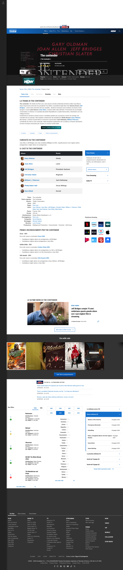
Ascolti (49, 550)
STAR (87, 518)
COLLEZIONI (109, 537)
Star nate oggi (90, 522)
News (9, 520)
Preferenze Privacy (65, 563)
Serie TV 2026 (31, 522)
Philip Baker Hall (31, 185)
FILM (9, 518)
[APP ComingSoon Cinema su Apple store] (94, 556)
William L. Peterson (32, 180)
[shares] (98, 321)
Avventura (63, 422)
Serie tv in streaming (33, 536)
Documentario (63, 435)
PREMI (88, 527)
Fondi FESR (85, 563)
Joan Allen (56, 79)
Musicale (63, 459)
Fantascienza (63, 445)
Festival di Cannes (91, 535)
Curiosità (32, 133)
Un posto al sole (51, 536)
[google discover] (64, 566)
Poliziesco (63, 464)
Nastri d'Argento (90, 541)
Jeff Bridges (63, 79)
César (87, 545)
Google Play (69, 542)
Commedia (63, 432)
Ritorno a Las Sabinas (53, 538)
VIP (106, 527)
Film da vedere (12, 536)
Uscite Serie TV (32, 532)
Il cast (40, 133)
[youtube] (67, 566)
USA (41, 408)
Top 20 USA (30, 530)
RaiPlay (68, 544)
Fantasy (63, 448)
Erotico (64, 440)
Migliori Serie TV (32, 528)
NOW (67, 532)
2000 (58, 77)
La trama (23, 133)
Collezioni (11, 546)
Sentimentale (63, 469)
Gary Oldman (48, 79)
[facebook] (55, 566)
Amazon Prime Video (72, 528)
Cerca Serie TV (31, 526)
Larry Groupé (36, 223)
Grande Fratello (51, 532)
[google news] (60, 566)
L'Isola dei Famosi (52, 540)
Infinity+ (68, 534)
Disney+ (68, 530)
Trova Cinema (12, 524)
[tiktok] (71, 566)
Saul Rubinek (43, 209)
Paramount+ (69, 548)
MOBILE (107, 532)
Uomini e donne (51, 530)
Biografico (63, 427)
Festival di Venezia (91, 533)
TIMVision (69, 538)
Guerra (64, 453)
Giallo (63, 451)
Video (9, 532)
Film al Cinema (12, 522)
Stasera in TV (51, 520)
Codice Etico (44, 563)
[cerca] (119, 31)
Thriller (69, 77)
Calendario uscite (13, 526)
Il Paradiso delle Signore (54, 542)
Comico (64, 430)
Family (63, 443)
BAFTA (88, 543)
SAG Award (89, 549)
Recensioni (11, 534)
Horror (63, 456)
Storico (63, 472)
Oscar (87, 529)
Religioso (63, 466)
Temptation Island (52, 534)
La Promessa (51, 528)
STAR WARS (109, 541)
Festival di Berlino (91, 537)
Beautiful (49, 526)
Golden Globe (90, 531)
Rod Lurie (49, 77)
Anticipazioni (50, 524)
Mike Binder (58, 209)
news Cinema (75, 305)
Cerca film (11, 544)
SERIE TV (30, 518)
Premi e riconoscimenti (52, 133)
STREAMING (70, 518)
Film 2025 (11, 542)
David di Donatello (91, 539)
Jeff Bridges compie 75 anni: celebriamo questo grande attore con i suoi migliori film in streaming (84, 312)
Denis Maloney (37, 219)
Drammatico (75, 77)
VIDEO (107, 523)
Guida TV (30, 538)
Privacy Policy (53, 563)
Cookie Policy (76, 563)
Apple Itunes (70, 540)
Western (64, 477)
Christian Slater (71, 79)
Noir (64, 461)
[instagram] (57, 566)
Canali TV (50, 548)
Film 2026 (11, 540)
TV (47, 518)
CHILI (68, 536)
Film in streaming (13, 538)
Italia (35, 408)
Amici (48, 544)
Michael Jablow (37, 221)
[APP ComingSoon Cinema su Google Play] (105, 556)
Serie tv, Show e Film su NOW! (51, 127)
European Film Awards (92, 547)
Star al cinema (90, 520)
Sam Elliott (29, 191)
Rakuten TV (69, 546)
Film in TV (11, 530)
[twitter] (74, 566)
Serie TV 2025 (31, 524)
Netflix (68, 526)
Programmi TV (51, 546)
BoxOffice (11, 528)
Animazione (63, 419)
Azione (63, 424)
